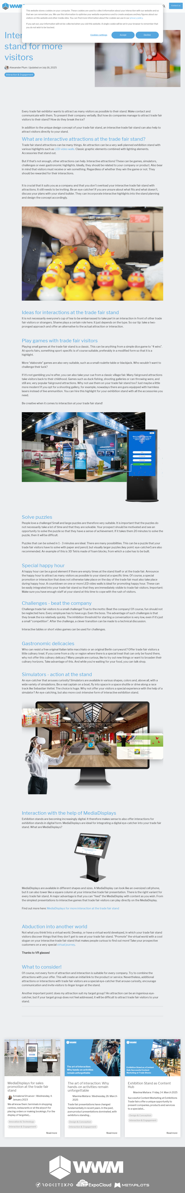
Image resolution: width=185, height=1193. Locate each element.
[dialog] (92, 24)
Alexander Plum (16, 67)
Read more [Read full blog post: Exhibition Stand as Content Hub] (172, 1133)
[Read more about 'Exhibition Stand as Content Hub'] (152, 1057)
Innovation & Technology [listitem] (21, 1121)
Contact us (175, 5)
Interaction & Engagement (19, 74)
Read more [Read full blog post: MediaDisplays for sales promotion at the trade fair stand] (51, 1133)
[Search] (164, 6)
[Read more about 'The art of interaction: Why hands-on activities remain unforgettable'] (92, 1057)
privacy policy (136, 18)
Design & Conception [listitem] (80, 1122)
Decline (147, 35)
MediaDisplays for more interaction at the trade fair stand (83, 908)
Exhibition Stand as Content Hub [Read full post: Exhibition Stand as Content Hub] (149, 1085)
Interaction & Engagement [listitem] (22, 1126)
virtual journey (66, 944)
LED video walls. (65, 149)
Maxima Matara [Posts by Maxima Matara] (81, 1096)
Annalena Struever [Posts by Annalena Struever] (24, 1096)
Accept (123, 35)
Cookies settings (98, 35)
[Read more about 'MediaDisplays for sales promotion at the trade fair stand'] (32, 1057)
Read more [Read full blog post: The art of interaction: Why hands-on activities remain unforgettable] (111, 1133)
